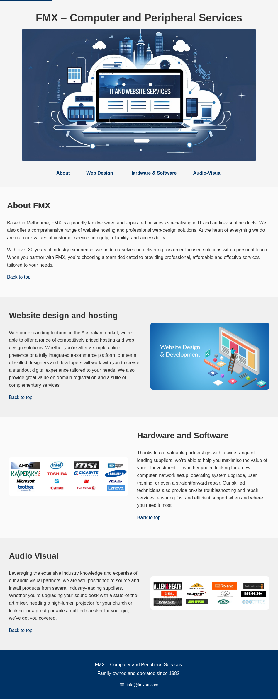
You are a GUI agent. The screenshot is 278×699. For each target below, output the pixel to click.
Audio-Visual (207, 173)
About (63, 173)
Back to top (18, 277)
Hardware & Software (153, 173)
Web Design (99, 173)
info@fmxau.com (142, 685)
